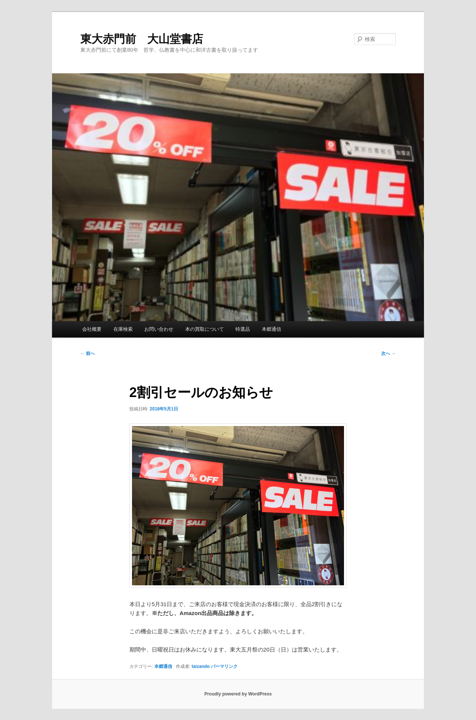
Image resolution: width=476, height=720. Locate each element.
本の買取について (204, 329)
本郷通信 (271, 329)
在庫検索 (123, 329)
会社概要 (92, 329)
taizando (201, 666)
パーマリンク (224, 666)
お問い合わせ (158, 329)
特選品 (242, 329)
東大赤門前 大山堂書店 (141, 39)
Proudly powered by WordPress (237, 694)
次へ (388, 353)
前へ (87, 353)
